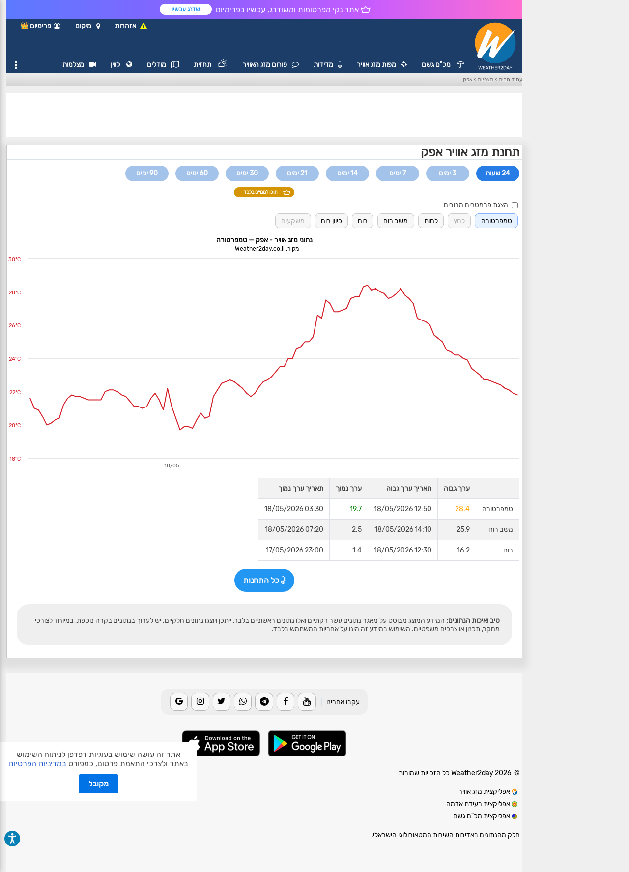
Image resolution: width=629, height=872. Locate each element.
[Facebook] (285, 701)
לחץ (459, 221)
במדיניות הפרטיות (37, 763)
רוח (363, 221)
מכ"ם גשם (443, 64)
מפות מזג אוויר (382, 64)
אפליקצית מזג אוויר (487, 791)
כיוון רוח (331, 221)
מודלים (163, 64)
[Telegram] (264, 701)
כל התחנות (264, 580)
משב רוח (395, 221)
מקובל (98, 783)
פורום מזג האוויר (270, 64)
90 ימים (147, 173)
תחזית (211, 64)
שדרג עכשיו (186, 9)
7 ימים (397, 173)
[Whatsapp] (243, 701)
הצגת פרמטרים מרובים (480, 205)
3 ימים (447, 173)
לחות (431, 221)
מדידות (328, 64)
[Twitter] (221, 701)
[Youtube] (306, 701)
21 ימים (297, 173)
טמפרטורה (496, 221)
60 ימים (197, 173)
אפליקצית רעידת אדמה (481, 804)
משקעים (293, 221)
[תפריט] (16, 65)
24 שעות (498, 173)
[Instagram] (200, 701)
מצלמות (79, 64)
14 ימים (347, 173)
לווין (121, 64)
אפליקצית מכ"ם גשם (485, 816)
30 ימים (247, 173)
